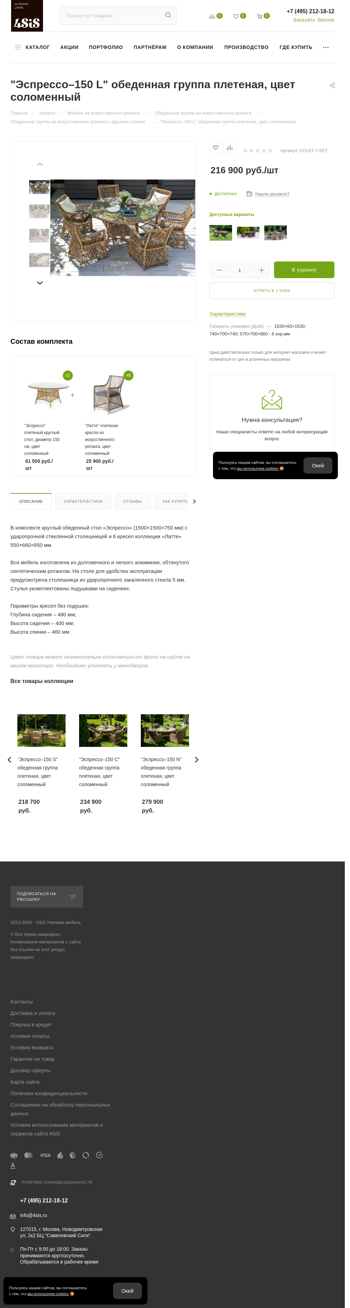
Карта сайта (25, 1082)
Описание (31, 501)
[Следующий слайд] (39, 282)
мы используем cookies (258, 468)
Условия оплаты (30, 1036)
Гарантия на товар (32, 1059)
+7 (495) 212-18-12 (310, 11)
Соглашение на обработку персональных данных (60, 1109)
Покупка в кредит (31, 1024)
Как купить (175, 501)
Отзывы (132, 501)
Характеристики (83, 501)
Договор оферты (30, 1070)
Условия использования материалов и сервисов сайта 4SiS (56, 1129)
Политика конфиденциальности (48, 1093)
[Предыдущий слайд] (39, 165)
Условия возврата (31, 1047)
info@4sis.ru (33, 1215)
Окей (318, 465)
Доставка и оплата (32, 1013)
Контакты (21, 1002)
